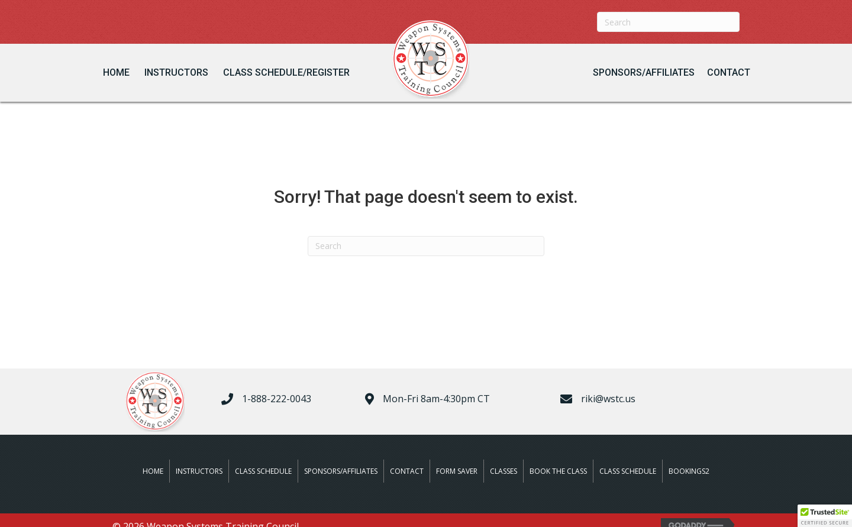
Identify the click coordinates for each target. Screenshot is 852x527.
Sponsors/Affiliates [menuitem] (340, 471)
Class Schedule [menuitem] (263, 471)
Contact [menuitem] (407, 471)
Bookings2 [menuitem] (689, 471)
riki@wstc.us (608, 398)
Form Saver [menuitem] (456, 471)
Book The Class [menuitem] (558, 471)
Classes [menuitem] (503, 471)
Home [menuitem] (153, 471)
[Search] (668, 22)
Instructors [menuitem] (199, 471)
